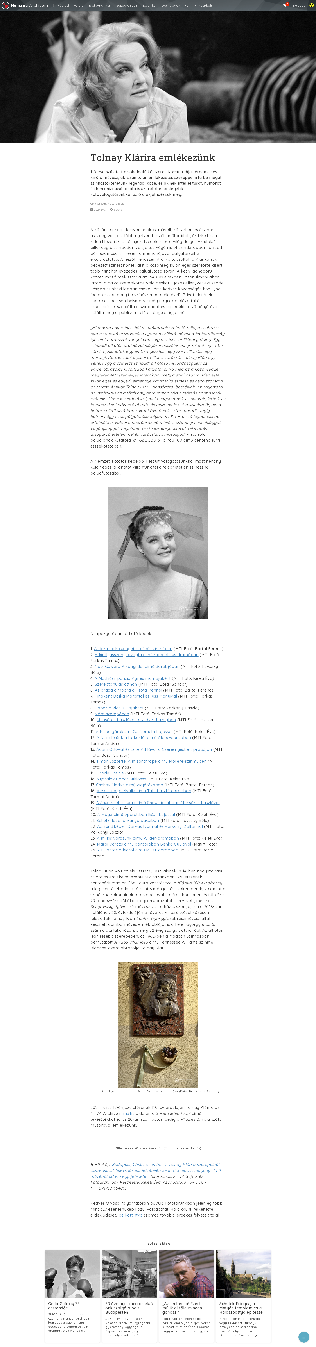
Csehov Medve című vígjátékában (129, 784)
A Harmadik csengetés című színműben (133, 648)
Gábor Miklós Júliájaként (119, 707)
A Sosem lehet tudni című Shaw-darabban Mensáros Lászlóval (158, 802)
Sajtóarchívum (127, 5)
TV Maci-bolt (202, 5)
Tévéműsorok (170, 5)
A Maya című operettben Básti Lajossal (136, 814)
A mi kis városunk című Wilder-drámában (138, 838)
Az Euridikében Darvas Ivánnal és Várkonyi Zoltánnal (150, 826)
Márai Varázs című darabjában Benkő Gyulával (144, 844)
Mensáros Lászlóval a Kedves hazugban (136, 719)
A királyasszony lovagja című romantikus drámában (147, 654)
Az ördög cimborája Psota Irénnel (128, 690)
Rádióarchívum (100, 5)
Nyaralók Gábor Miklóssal (122, 778)
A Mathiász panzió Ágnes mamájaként (133, 678)
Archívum (24, 5)
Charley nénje (110, 773)
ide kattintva (130, 1215)
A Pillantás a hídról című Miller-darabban (137, 850)
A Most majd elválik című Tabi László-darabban (144, 790)
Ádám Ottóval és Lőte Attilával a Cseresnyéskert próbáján (154, 749)
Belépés (299, 5)
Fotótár (79, 5)
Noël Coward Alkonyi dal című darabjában (137, 666)
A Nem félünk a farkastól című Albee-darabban (144, 737)
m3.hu (129, 1113)
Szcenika (149, 5)
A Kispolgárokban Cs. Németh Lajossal (134, 731)
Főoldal (63, 5)
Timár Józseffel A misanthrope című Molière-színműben (151, 761)
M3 (187, 5)
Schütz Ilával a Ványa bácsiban (128, 820)
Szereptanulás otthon (116, 684)
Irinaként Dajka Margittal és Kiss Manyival (135, 696)
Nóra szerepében (112, 713)
